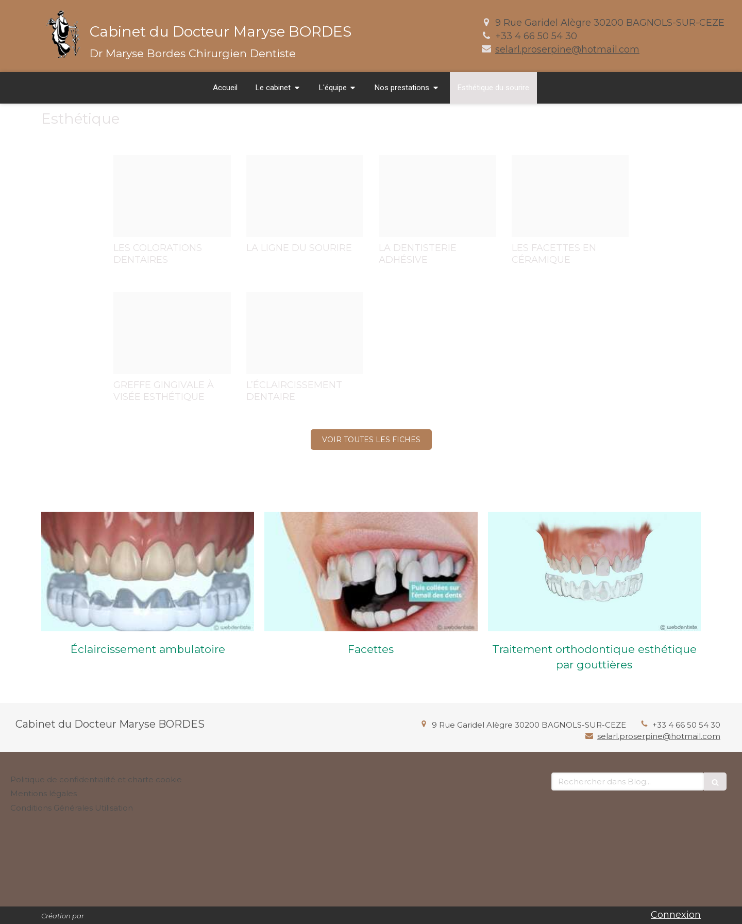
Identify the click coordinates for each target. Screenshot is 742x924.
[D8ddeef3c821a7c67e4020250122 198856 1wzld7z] (305, 333)
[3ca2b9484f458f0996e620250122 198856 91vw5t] (305, 196)
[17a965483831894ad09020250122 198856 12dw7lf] (570, 196)
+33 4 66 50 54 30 (536, 36)
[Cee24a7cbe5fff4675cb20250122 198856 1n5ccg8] (172, 333)
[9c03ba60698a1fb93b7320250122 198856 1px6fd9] (437, 196)
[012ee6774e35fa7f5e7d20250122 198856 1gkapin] (172, 196)
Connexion (676, 914)
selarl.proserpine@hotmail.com (567, 49)
